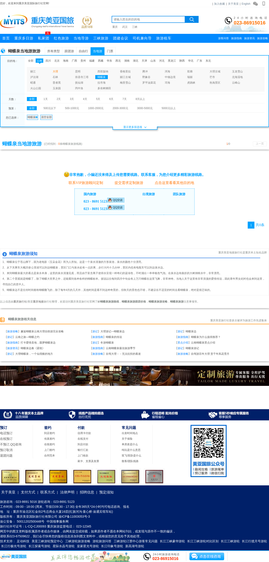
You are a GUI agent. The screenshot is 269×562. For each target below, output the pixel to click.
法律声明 (67, 492)
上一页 (260, 143)
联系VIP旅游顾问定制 (83, 182)
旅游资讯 (249, 38)
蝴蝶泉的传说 (114, 337)
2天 (59, 99)
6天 (111, 99)
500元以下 (49, 108)
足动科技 (23, 541)
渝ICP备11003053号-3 (74, 516)
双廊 (190, 71)
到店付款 (83, 444)
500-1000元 (72, 108)
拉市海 (102, 82)
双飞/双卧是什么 (131, 455)
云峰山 (236, 82)
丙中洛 (79, 88)
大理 (55, 71)
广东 (199, 60)
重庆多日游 (23, 38)
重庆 (115, 26)
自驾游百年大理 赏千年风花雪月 (210, 353)
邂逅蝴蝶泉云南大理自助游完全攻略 (42, 331)
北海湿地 (237, 77)
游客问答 (223, 38)
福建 (92, 60)
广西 (74, 60)
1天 (45, 99)
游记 (95, 331)
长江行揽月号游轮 (254, 541)
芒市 (212, 77)
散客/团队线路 (130, 461)
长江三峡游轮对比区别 (203, 541)
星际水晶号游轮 (64, 546)
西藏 (100, 60)
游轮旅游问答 (102, 541)
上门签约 (49, 450)
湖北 (135, 60)
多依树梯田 (104, 88)
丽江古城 (125, 77)
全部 (30, 60)
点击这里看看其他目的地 (172, 183)
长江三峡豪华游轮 (172, 541)
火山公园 (35, 88)
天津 (144, 60)
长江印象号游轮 (112, 546)
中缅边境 (170, 77)
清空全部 (46, 117)
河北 (162, 60)
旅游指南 (236, 38)
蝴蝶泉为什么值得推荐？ (206, 337)
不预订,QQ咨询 (11, 444)
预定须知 (106, 492)
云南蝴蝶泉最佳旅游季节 (120, 348)
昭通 (33, 82)
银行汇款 (83, 450)
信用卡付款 (84, 433)
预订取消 (6, 450)
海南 (65, 60)
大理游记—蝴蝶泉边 (112, 331)
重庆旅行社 (20, 301)
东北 (208, 60)
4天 (85, 99)
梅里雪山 (125, 82)
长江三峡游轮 (230, 541)
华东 (109, 60)
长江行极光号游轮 (13, 546)
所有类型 (53, 51)
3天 (72, 99)
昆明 (77, 71)
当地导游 (81, 38)
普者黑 (57, 82)
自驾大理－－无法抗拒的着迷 (123, 353)
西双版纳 (103, 71)
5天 (98, 99)
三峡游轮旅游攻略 (77, 541)
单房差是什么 (130, 444)
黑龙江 (172, 60)
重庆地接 (38, 301)
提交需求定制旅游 (126, 183)
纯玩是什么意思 (131, 450)
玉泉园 (57, 88)
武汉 (125, 26)
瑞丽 (190, 77)
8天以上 (140, 99)
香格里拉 (125, 71)
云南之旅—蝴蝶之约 (27, 337)
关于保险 (127, 438)
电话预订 (6, 433)
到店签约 (49, 433)
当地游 (97, 51)
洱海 (167, 71)
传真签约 (49, 438)
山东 (153, 60)
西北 (118, 60)
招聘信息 (87, 492)
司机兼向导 (142, 38)
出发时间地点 (130, 433)
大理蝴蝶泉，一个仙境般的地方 (34, 353)
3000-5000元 (145, 108)
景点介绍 (183, 342)
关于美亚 (233, 3)
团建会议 (120, 38)
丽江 (33, 71)
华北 (190, 60)
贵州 (83, 60)
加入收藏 (219, 3)
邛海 (167, 82)
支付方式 (28, 492)
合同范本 (49, 455)
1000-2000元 (96, 108)
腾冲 (145, 71)
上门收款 (83, 455)
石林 (55, 77)
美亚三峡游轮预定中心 (47, 541)
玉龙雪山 (237, 71)
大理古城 (215, 71)
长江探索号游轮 (39, 546)
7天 (124, 99)
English (246, 3)
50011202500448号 (30, 521)
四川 (48, 60)
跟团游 (69, 51)
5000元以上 (169, 108)
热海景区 (215, 82)
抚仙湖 (79, 82)
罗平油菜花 (149, 82)
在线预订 (6, 439)
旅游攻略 (262, 38)
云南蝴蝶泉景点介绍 (203, 342)
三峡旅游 (100, 38)
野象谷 (146, 77)
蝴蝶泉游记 (192, 348)
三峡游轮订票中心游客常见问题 (136, 541)
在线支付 (83, 438)
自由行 (83, 51)
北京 (57, 60)
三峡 (134, 26)
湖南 (127, 60)
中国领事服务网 (58, 521)
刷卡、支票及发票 (88, 461)
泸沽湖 (34, 77)
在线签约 (49, 444)
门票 (110, 51)
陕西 (182, 60)
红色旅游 (61, 38)
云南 (39, 60)
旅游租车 (163, 38)
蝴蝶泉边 (191, 331)
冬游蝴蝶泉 (107, 342)
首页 (6, 38)
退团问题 (6, 455)
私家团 (44, 37)
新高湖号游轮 (134, 546)
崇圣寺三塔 (82, 77)
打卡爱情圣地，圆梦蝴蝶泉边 (38, 342)
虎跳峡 (191, 82)
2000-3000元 (120, 108)
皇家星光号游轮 (88, 546)
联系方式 (47, 492)
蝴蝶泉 (102, 77)
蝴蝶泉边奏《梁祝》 (33, 348)
